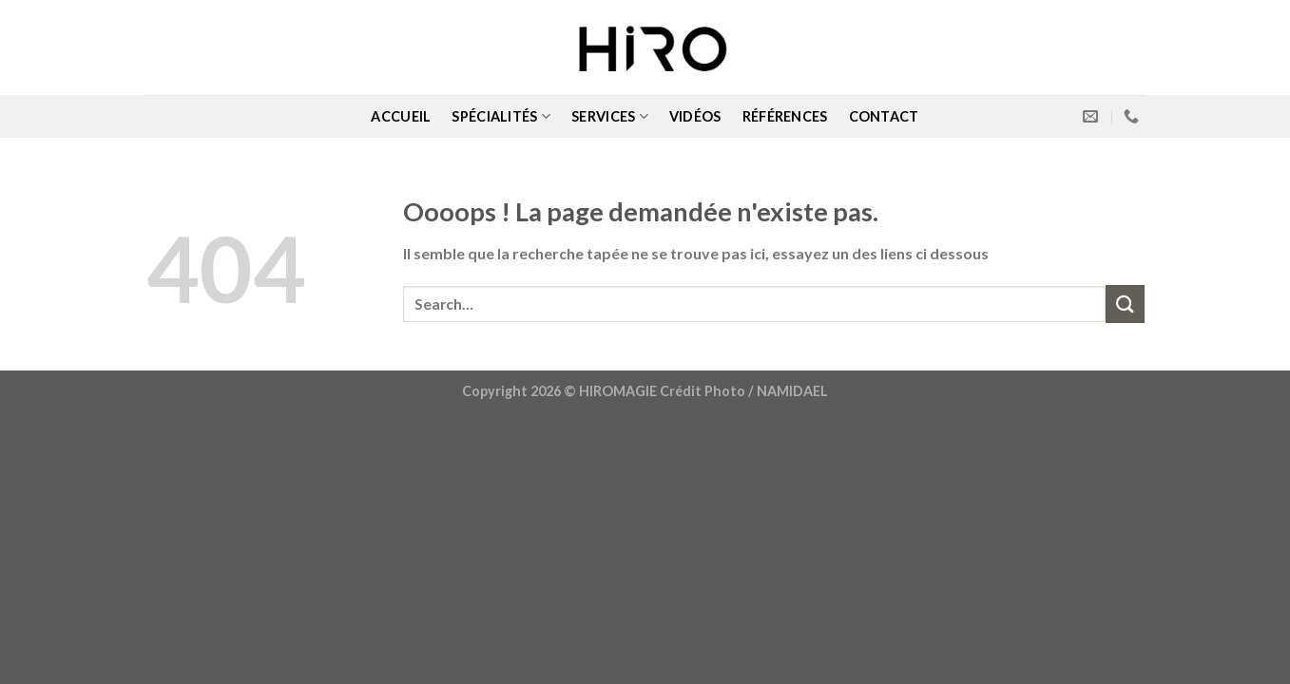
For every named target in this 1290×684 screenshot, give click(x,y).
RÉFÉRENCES (785, 116)
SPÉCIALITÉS (501, 116)
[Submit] (1125, 303)
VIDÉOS (695, 116)
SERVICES (609, 116)
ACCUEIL (401, 116)
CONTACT (884, 116)
